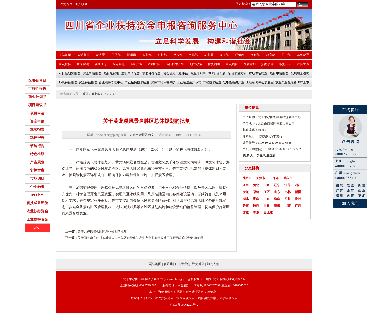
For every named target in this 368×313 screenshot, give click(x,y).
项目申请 (37, 113)
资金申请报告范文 (142, 135)
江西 (266, 192)
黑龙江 (268, 212)
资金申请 (37, 121)
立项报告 (37, 129)
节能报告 (37, 146)
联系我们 (170, 264)
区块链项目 (37, 80)
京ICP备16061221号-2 (184, 304)
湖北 (246, 199)
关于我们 (184, 264)
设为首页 (66, 4)
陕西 (256, 206)
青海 (277, 206)
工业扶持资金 (37, 219)
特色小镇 (37, 154)
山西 (266, 185)
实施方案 (37, 170)
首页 (85, 94)
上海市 (274, 178)
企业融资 (37, 187)
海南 (277, 199)
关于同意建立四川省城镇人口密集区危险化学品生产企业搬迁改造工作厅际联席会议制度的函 (140, 238)
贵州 (298, 199)
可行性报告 (37, 89)
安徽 (246, 192)
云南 (246, 206)
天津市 (260, 178)
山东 (277, 192)
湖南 (256, 199)
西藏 (246, 212)
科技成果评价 (37, 203)
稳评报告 (37, 138)
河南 (246, 185)
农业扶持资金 (37, 211)
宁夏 (256, 212)
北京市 (247, 178)
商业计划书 (37, 97)
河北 (256, 185)
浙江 (298, 185)
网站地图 (155, 264)
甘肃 (266, 206)
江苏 (287, 185)
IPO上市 (37, 195)
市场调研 (37, 178)
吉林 (287, 192)
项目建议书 (37, 105)
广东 (266, 199)
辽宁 (277, 185)
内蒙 (287, 206)
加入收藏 (81, 4)
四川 (287, 199)
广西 (298, 206)
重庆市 (287, 178)
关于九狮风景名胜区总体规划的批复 (102, 231)
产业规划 (37, 162)
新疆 (298, 192)
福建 (256, 192)
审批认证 (98, 94)
